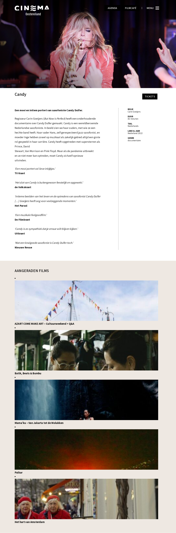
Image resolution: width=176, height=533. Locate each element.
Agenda (110, 8)
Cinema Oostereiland (36, 10)
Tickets (150, 96)
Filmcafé (130, 8)
